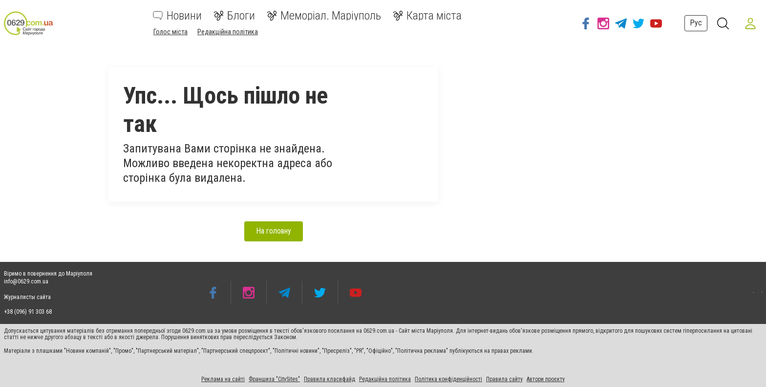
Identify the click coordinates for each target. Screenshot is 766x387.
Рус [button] (696, 22)
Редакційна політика (227, 32)
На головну (273, 231)
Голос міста (170, 32)
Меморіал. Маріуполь (324, 16)
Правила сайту (504, 379)
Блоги (234, 16)
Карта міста (427, 16)
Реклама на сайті (223, 379)
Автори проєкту (546, 379)
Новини (177, 16)
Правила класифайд (329, 379)
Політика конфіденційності (448, 379)
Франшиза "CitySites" (274, 379)
